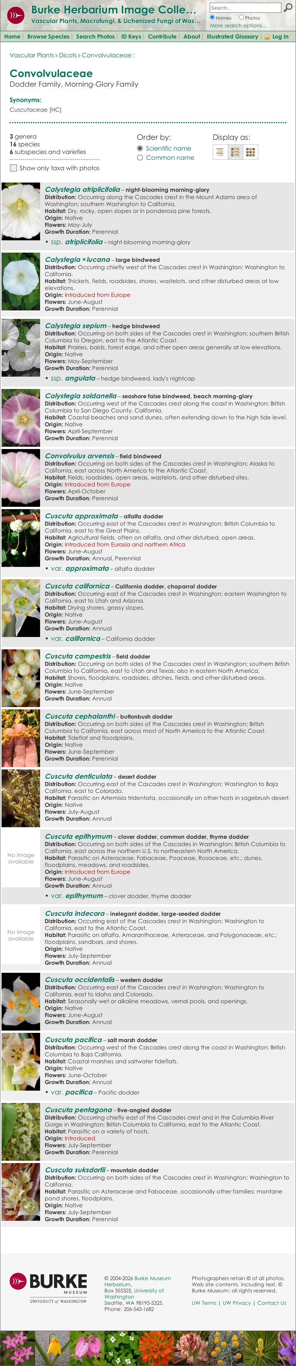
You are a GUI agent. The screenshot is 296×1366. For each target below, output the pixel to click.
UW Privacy (237, 1303)
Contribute (162, 36)
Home (12, 36)
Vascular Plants (32, 55)
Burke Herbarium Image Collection (121, 9)
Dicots (68, 55)
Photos (252, 18)
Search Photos (95, 36)
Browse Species (48, 36)
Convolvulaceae (106, 55)
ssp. (77, 241)
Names (224, 18)
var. (80, 568)
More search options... (238, 25)
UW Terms (204, 1303)
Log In (280, 36)
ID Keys (131, 36)
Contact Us (271, 1303)
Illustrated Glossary (233, 36)
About (191, 36)
